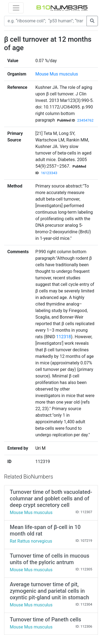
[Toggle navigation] (16, 7)
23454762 (85, 120)
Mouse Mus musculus (56, 74)
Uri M (40, 448)
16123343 (49, 173)
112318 (63, 336)
